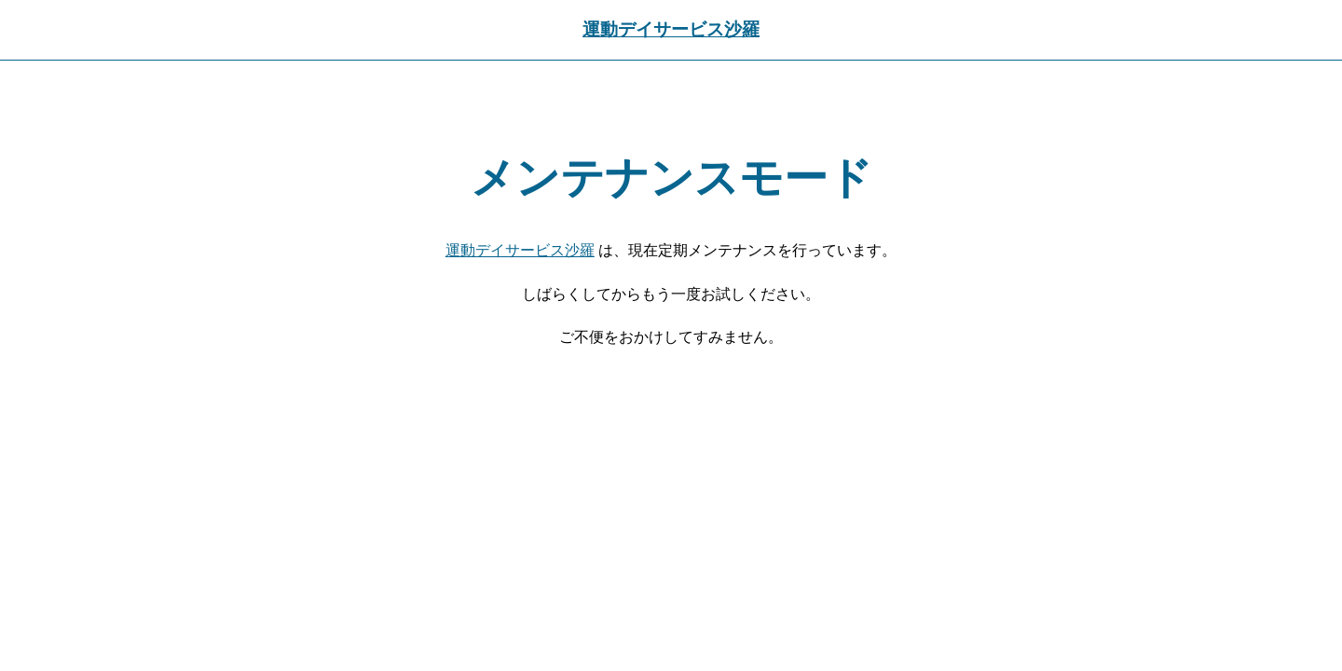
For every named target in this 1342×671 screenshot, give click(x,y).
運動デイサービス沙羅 (671, 29)
